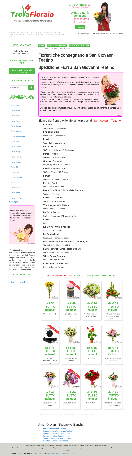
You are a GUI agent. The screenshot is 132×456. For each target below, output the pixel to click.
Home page (83, 34)
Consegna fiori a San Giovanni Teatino (57, 431)
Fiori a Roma (15, 111)
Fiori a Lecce (15, 106)
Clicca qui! (80, 27)
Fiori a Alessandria (18, 136)
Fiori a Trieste (16, 198)
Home (41, 46)
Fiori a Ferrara (16, 157)
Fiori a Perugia (16, 152)
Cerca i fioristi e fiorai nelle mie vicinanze (22, 71)
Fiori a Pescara (16, 177)
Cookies (65, 454)
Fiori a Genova (16, 188)
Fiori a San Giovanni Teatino (54, 429)
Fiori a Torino (15, 183)
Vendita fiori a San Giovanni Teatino (56, 433)
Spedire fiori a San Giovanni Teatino (56, 436)
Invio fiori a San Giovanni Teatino (55, 441)
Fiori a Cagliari (16, 126)
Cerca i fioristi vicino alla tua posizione (108, 34)
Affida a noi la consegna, (80, 17)
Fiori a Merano (16, 121)
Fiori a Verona (16, 147)
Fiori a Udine (15, 167)
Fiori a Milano (16, 116)
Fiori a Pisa (15, 172)
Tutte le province (15, 202)
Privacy (72, 454)
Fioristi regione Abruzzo (57, 46)
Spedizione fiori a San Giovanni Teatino (58, 438)
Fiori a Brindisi (16, 131)
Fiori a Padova (16, 141)
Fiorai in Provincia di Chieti (79, 46)
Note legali (56, 454)
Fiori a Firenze (16, 162)
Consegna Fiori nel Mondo (20, 282)
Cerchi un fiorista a (80, 6)
